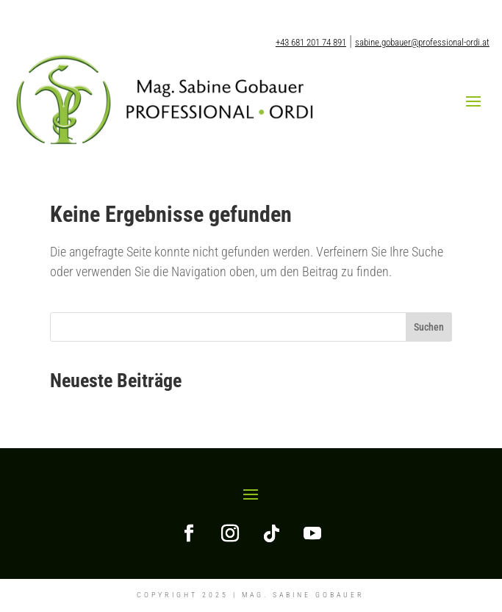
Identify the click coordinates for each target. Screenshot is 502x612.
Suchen (429, 327)
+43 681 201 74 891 (311, 42)
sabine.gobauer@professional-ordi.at (422, 42)
